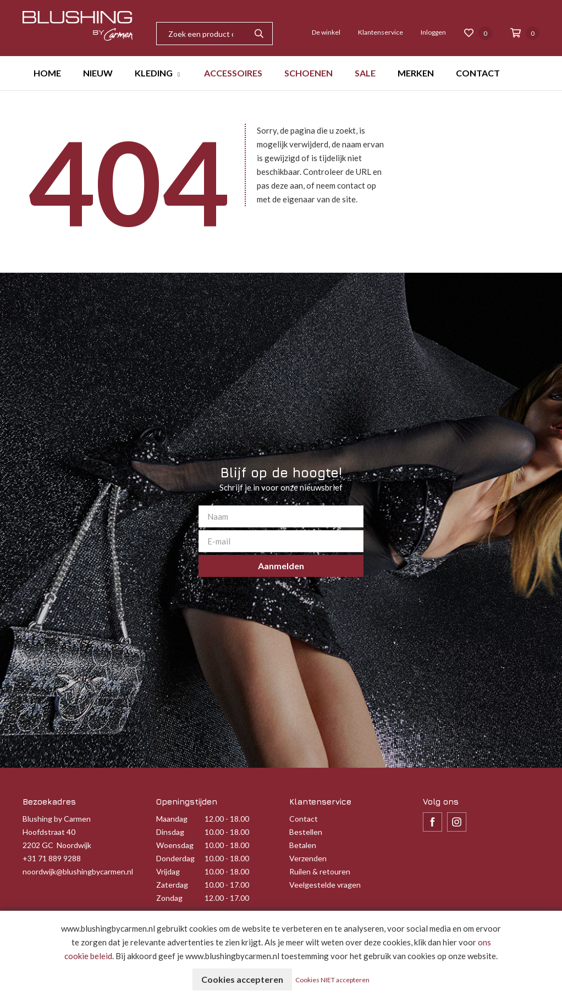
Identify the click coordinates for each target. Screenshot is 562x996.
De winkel (326, 32)
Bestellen (305, 832)
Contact (303, 818)
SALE (365, 73)
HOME (47, 73)
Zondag (169, 898)
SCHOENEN (308, 73)
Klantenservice (380, 32)
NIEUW (98, 73)
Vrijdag (168, 871)
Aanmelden (281, 565)
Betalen (302, 845)
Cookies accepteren (242, 979)
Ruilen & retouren (319, 871)
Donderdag (175, 858)
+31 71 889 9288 (52, 858)
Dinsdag (170, 832)
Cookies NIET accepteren (332, 980)
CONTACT (478, 73)
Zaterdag (172, 884)
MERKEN (416, 73)
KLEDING (154, 73)
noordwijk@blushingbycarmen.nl (78, 871)
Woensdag (175, 845)
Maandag (172, 818)
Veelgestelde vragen (325, 884)
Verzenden (308, 858)
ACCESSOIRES (233, 73)
